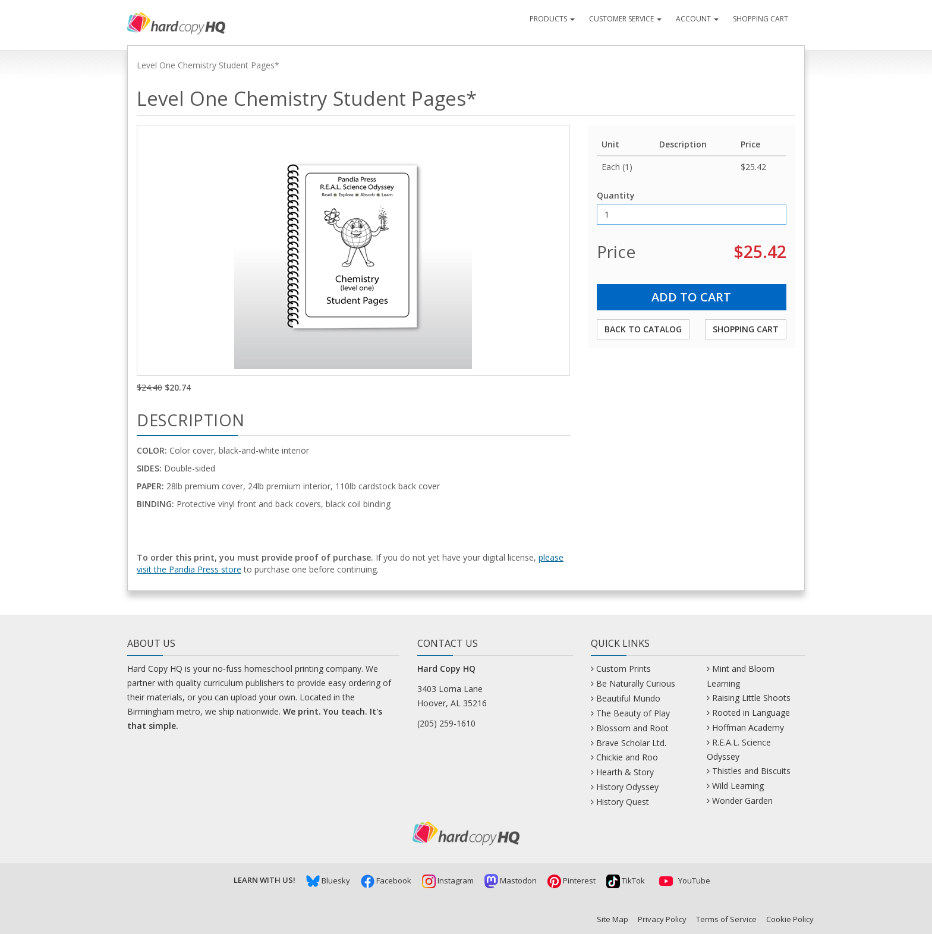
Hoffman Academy (748, 727)
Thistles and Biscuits (751, 770)
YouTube (683, 880)
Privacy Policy (662, 919)
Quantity (616, 195)
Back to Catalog (643, 329)
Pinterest (571, 880)
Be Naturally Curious (635, 683)
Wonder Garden (742, 800)
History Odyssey (627, 787)
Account (697, 19)
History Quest (622, 801)
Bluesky (328, 880)
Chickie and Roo (627, 757)
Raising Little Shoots (751, 697)
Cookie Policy (790, 919)
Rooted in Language (751, 712)
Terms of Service (726, 919)
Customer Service (625, 19)
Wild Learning (738, 785)
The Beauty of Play (633, 713)
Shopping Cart (760, 19)
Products (552, 19)
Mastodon (510, 880)
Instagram (448, 880)
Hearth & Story (625, 772)
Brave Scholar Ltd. (631, 743)
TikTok (625, 880)
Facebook (386, 880)
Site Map (612, 919)
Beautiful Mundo (628, 698)
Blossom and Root (632, 728)
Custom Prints (623, 668)
